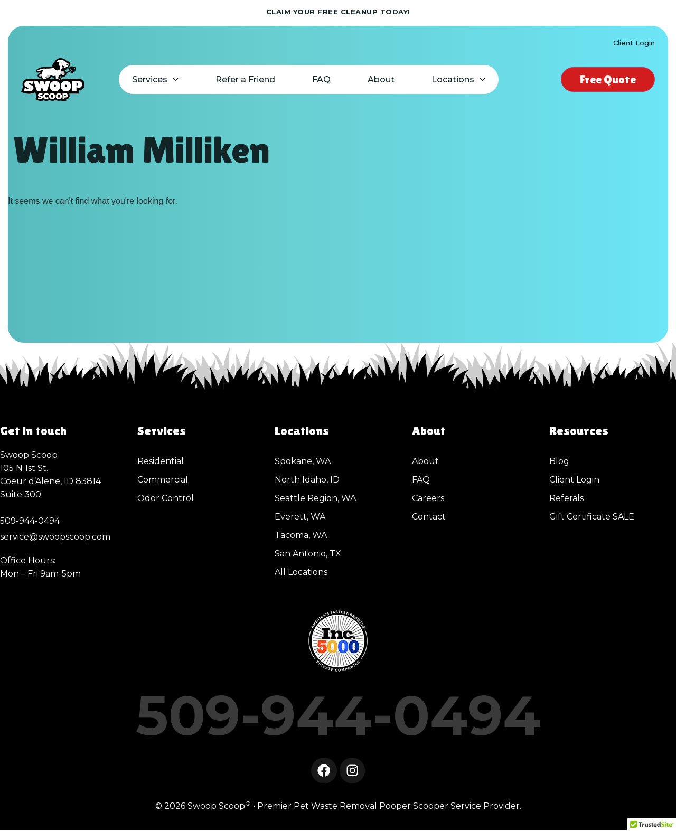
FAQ (321, 79)
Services (155, 79)
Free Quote (608, 79)
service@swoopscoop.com (55, 537)
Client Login (634, 43)
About (381, 79)
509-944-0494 (338, 715)
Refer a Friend (245, 79)
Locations (458, 79)
